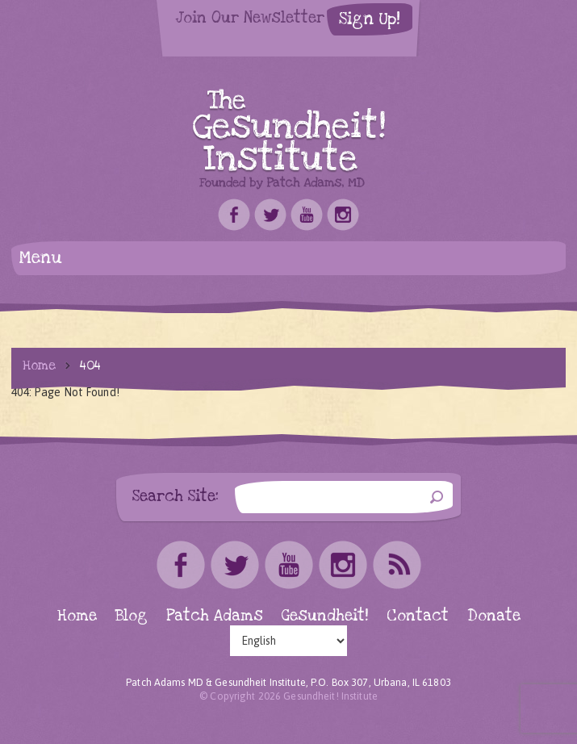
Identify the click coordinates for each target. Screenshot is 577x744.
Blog (131, 616)
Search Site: (175, 496)
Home (39, 365)
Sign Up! (369, 19)
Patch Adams (214, 616)
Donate (494, 616)
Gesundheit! (325, 616)
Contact (418, 616)
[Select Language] (288, 640)
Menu (40, 258)
